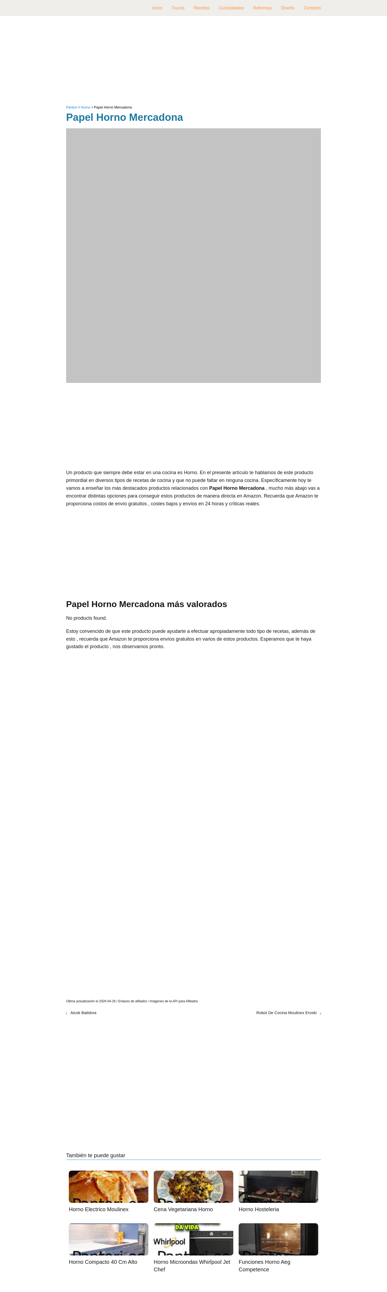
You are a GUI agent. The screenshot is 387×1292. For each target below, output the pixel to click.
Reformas (262, 8)
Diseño (288, 8)
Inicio (157, 8)
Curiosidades (231, 8)
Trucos (177, 8)
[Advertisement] (193, 61)
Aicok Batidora (83, 1012)
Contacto (312, 8)
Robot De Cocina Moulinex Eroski (286, 1012)
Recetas (202, 8)
